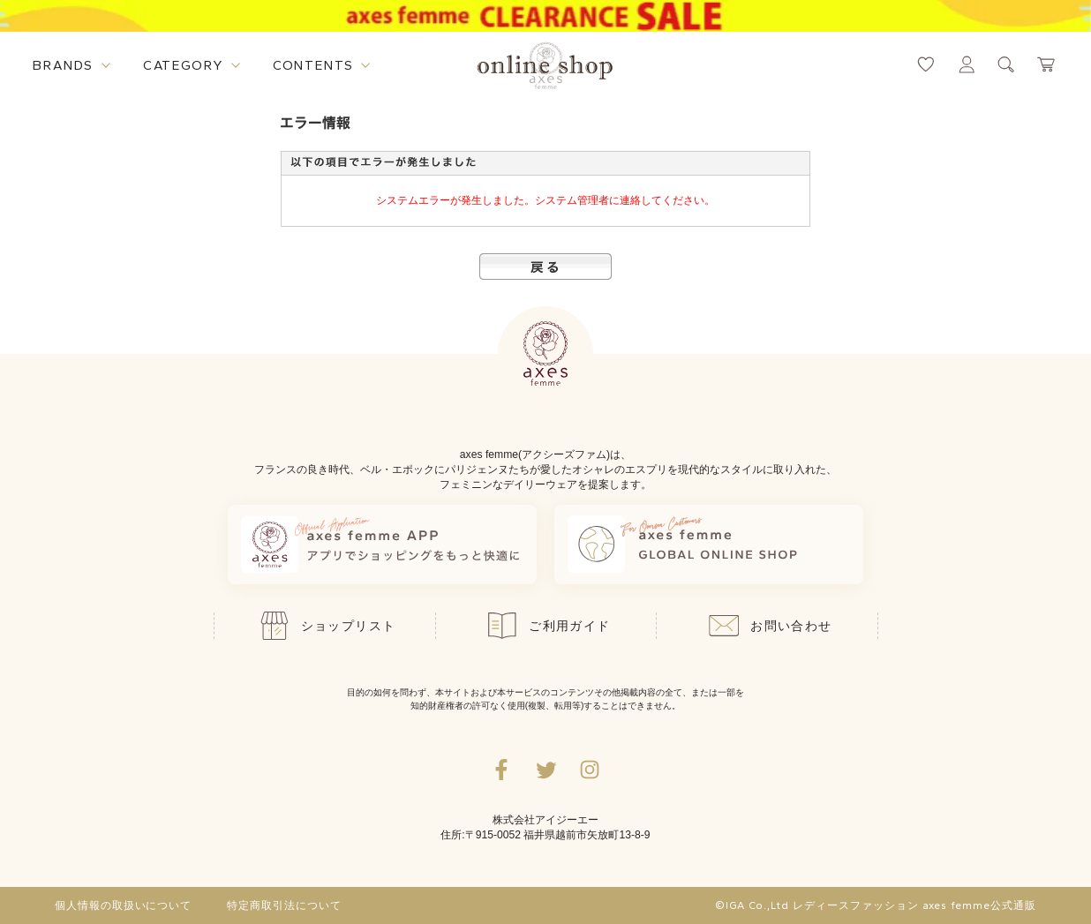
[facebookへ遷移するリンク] (501, 769)
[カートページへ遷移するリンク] (1046, 64)
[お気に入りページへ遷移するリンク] (925, 64)
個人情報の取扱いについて (123, 905)
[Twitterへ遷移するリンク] (545, 769)
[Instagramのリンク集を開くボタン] (589, 769)
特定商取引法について (284, 905)
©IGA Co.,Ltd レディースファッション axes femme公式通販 (875, 905)
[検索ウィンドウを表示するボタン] (1006, 64)
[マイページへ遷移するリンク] (966, 64)
